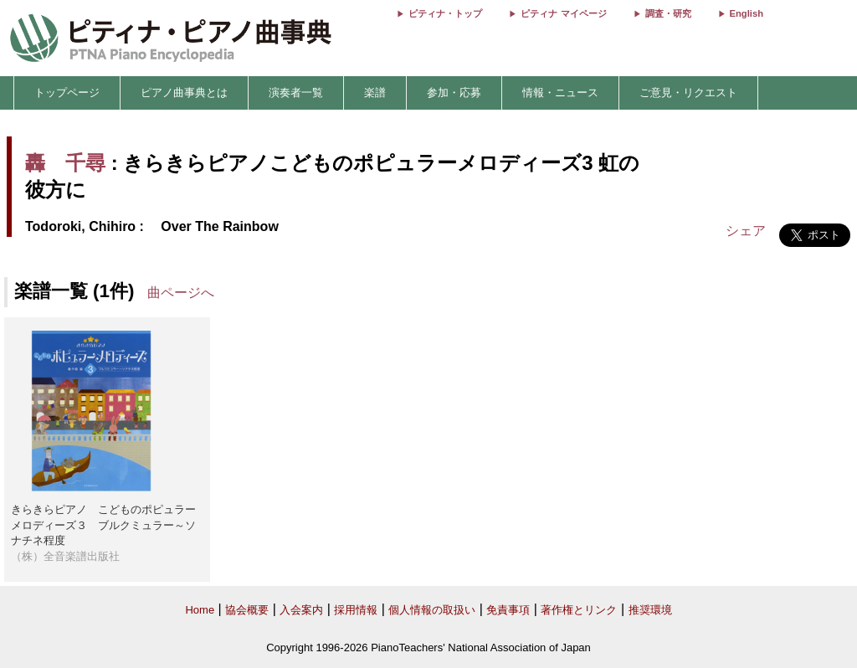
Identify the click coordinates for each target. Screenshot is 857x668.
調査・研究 (668, 13)
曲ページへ (180, 292)
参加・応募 (454, 92)
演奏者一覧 (296, 92)
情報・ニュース (560, 92)
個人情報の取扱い (431, 610)
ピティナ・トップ (445, 13)
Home (199, 610)
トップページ (67, 92)
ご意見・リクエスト (688, 92)
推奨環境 (650, 610)
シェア (746, 231)
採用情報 (355, 610)
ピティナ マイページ (563, 13)
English (746, 13)
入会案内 (301, 610)
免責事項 (508, 610)
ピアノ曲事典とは (184, 92)
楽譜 (375, 92)
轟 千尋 (65, 163)
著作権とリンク (579, 610)
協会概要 (247, 610)
